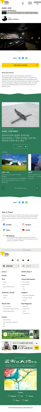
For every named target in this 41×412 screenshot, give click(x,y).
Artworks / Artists (7, 8)
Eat (23, 286)
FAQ (4, 326)
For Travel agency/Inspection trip (10, 322)
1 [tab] (19, 51)
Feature (13, 396)
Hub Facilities (26, 284)
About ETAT (6, 303)
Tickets (5, 282)
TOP (3, 250)
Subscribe (25, 306)
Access (4, 272)
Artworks (18, 250)
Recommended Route (8, 286)
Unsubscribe (26, 308)
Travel (31, 396)
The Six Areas (26, 282)
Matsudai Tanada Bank (28, 295)
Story (17, 400)
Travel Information (28, 279)
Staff (26, 400)
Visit (3, 279)
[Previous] (2, 38)
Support (24, 292)
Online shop (25, 272)
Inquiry (4, 317)
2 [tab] (21, 51)
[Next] (39, 38)
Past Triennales (7, 306)
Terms (24, 311)
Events (4, 275)
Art (22, 396)
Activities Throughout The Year (11, 308)
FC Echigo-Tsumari (27, 297)
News (23, 275)
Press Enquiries (7, 319)
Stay (24, 289)
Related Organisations (8, 311)
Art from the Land (20, 188)
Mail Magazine (26, 303)
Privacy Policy (26, 313)
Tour (4, 284)
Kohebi (24, 300)
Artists (4, 297)
